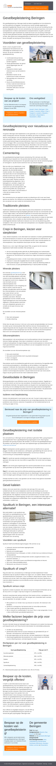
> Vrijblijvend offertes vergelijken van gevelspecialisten (15, 113)
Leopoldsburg (33, 741)
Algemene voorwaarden (28, 763)
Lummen (36, 745)
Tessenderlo (32, 117)
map (46, 763)
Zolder (31, 745)
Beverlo (42, 732)
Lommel (37, 111)
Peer (47, 111)
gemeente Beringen (44, 736)
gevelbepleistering (16, 272)
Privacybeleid (38, 763)
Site (44, 763)
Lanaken (38, 113)
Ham (45, 739)
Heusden (45, 743)
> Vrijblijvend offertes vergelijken (28, 422)
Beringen (42, 109)
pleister (28, 215)
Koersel (31, 734)
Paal (46, 732)
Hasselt (31, 109)
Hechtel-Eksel (42, 741)
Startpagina (28, 3)
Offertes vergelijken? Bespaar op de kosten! (36, 8)
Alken (39, 117)
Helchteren (39, 743)
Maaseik (44, 113)
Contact (50, 763)
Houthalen (32, 115)
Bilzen (43, 111)
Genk (36, 109)
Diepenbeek (40, 115)
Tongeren (32, 113)
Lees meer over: (39, 3)
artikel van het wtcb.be (9, 445)
